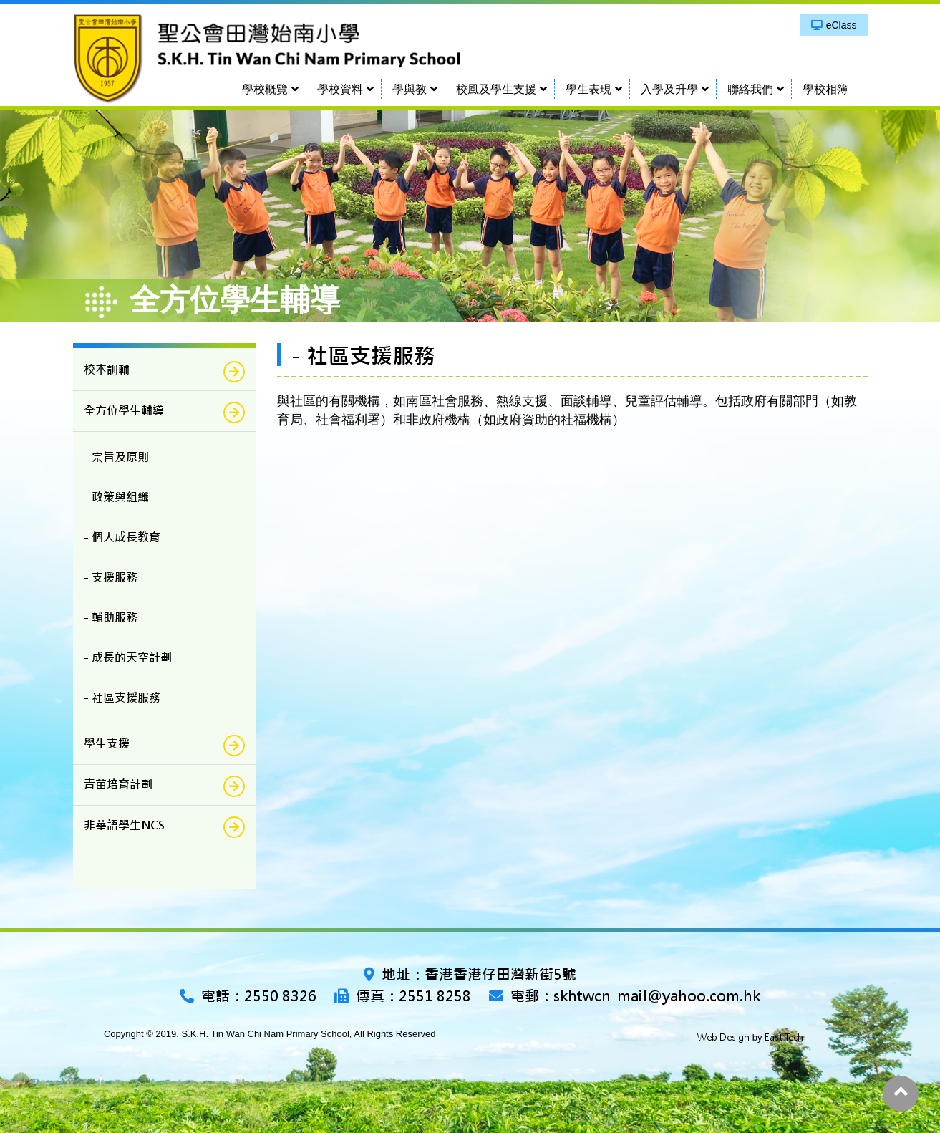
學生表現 (588, 89)
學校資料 (340, 89)
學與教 (409, 89)
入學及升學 (669, 89)
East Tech (784, 1037)
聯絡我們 (750, 89)
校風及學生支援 (496, 89)
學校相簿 (825, 89)
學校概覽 (265, 89)
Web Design (723, 1037)
